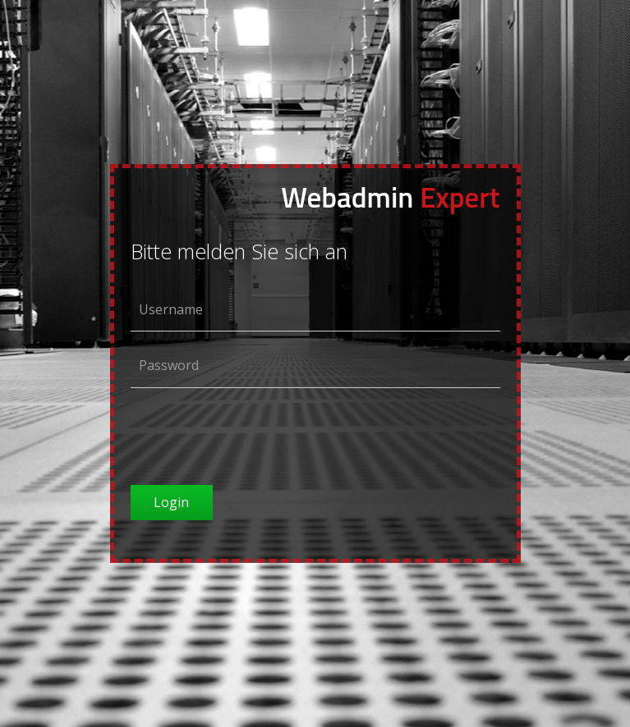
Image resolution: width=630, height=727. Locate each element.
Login (171, 502)
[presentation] (255, 432)
